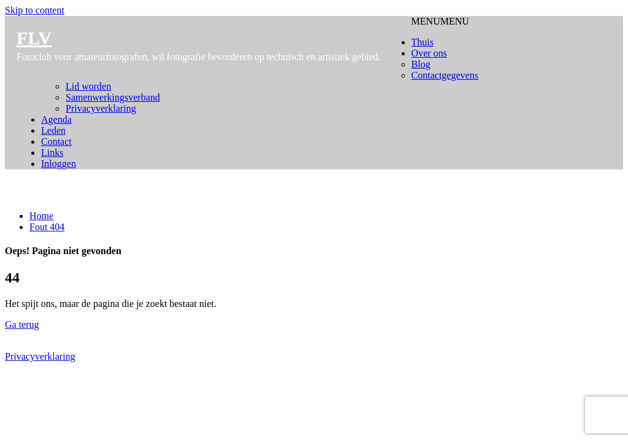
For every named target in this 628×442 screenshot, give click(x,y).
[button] (440, 21)
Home (41, 216)
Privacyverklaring (40, 356)
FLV (34, 38)
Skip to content (34, 10)
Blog (421, 64)
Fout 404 (46, 227)
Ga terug (22, 324)
